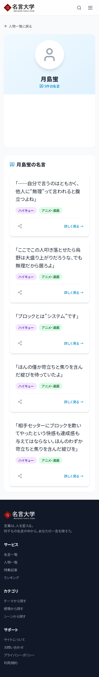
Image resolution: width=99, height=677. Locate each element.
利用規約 (10, 662)
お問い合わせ (14, 647)
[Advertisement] (49, 121)
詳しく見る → (73, 226)
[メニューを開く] (90, 8)
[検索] (79, 7)
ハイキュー (26, 210)
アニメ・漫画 (50, 210)
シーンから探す (15, 616)
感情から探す (14, 608)
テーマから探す (15, 600)
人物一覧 (10, 562)
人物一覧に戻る (18, 26)
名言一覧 (10, 554)
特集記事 (10, 569)
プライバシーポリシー (19, 655)
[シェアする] (20, 226)
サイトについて (14, 639)
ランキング (11, 577)
